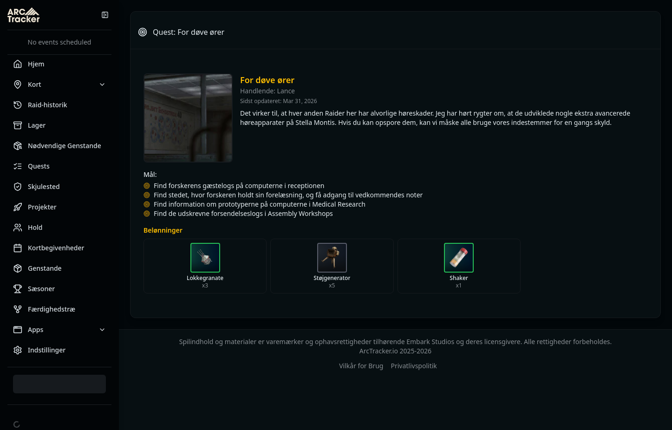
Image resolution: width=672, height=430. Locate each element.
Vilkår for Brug (361, 365)
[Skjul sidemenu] (104, 14)
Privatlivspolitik (414, 365)
